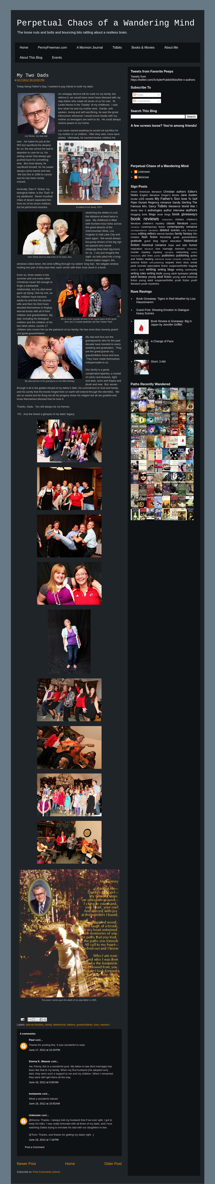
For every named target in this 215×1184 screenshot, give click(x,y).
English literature (149, 195)
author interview (174, 210)
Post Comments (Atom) (46, 1171)
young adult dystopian (175, 273)
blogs (152, 214)
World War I (189, 206)
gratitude (136, 240)
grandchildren (84, 1024)
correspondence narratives (144, 230)
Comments (141, 101)
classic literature (177, 223)
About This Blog (31, 57)
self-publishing (156, 262)
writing (151, 269)
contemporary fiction (153, 227)
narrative (169, 252)
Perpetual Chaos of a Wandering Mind (106, 23)
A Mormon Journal (90, 47)
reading (149, 259)
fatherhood (59, 1024)
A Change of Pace (162, 341)
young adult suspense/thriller (156, 280)
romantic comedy (181, 259)
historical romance (154, 245)
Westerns (174, 206)
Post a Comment (35, 1147)
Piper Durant (139, 202)
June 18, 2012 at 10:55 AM (44, 1103)
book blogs (164, 214)
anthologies (155, 210)
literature (149, 249)
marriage (168, 248)
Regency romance (159, 202)
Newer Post (26, 1164)
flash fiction (149, 237)
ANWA (134, 192)
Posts (138, 94)
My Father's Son (167, 199)
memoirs (180, 248)
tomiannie (35, 1093)
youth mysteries (150, 283)
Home (24, 47)
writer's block (138, 270)
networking (182, 252)
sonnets (141, 266)
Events (57, 57)
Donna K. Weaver (40, 1061)
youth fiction (182, 280)
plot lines (147, 255)
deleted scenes (170, 230)
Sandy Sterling (181, 202)
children (179, 219)
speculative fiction (157, 266)
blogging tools (139, 214)
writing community (186, 269)
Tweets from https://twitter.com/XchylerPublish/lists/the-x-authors (163, 78)
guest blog (151, 241)
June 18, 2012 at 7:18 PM (44, 1139)
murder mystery (141, 252)
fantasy (187, 233)
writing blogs (166, 269)
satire (194, 259)
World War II (138, 210)
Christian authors (174, 191)
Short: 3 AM (158, 361)
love (96, 1024)
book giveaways (184, 214)
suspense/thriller (178, 266)
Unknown (35, 1115)
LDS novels (146, 198)
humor (193, 245)
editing (142, 233)
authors (191, 210)
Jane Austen (189, 195)
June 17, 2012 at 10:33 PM (44, 1049)
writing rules (138, 273)
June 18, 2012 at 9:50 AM (43, 1082)
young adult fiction (159, 276)
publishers (168, 255)
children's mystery (153, 223)
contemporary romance (182, 226)
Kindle (134, 199)
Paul (31, 1039)
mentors (105, 1024)
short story (182, 262)
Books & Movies (143, 47)
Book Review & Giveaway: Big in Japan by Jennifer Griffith (171, 323)
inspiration (136, 248)
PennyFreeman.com (52, 47)
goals (176, 237)
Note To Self (189, 198)
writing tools (154, 273)
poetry (157, 255)
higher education (171, 241)
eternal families (35, 1024)
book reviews (145, 218)
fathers (71, 1024)
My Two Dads (33, 75)
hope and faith (177, 245)
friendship (165, 237)
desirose (143, 177)
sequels (169, 262)
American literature (150, 191)
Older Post (113, 1164)
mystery (157, 252)
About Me (171, 47)
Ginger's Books (170, 195)
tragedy (193, 266)
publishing (182, 255)
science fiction (139, 262)
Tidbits (117, 47)
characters (167, 219)
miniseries (192, 249)
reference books (163, 259)
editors (151, 233)
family (48, 1024)
